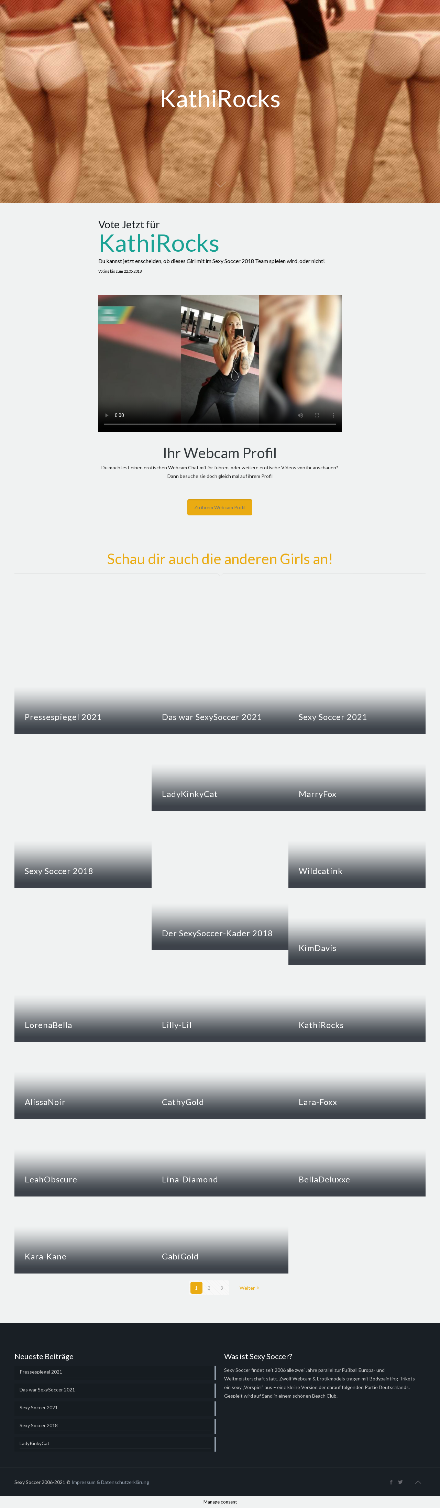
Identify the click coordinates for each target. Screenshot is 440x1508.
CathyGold (183, 1102)
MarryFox (318, 794)
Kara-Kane (46, 1256)
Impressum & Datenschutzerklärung (110, 1482)
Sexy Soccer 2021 (333, 717)
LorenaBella (48, 1025)
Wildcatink (321, 871)
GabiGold (180, 1256)
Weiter (251, 1288)
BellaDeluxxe (324, 1179)
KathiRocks (321, 1025)
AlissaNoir (45, 1102)
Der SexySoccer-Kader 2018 (217, 933)
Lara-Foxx (318, 1102)
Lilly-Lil (177, 1025)
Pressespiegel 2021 (63, 717)
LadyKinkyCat (190, 794)
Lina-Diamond (190, 1179)
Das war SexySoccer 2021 (212, 717)
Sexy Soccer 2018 (59, 871)
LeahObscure (51, 1179)
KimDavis (318, 948)
